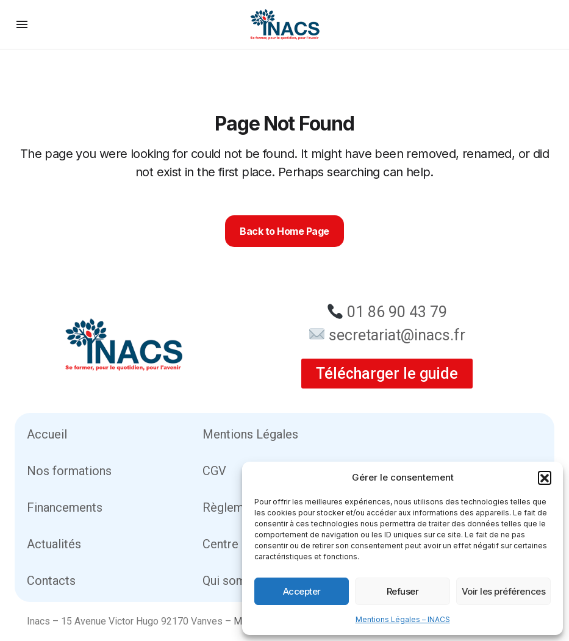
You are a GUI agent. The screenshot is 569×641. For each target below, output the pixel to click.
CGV (214, 471)
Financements (64, 507)
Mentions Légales (250, 434)
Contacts (51, 580)
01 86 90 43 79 (397, 312)
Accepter (302, 591)
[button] (545, 477)
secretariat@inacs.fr (397, 335)
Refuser (403, 591)
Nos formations (69, 471)
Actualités (54, 544)
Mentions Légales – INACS (403, 619)
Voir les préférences (504, 591)
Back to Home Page (284, 231)
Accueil (47, 434)
